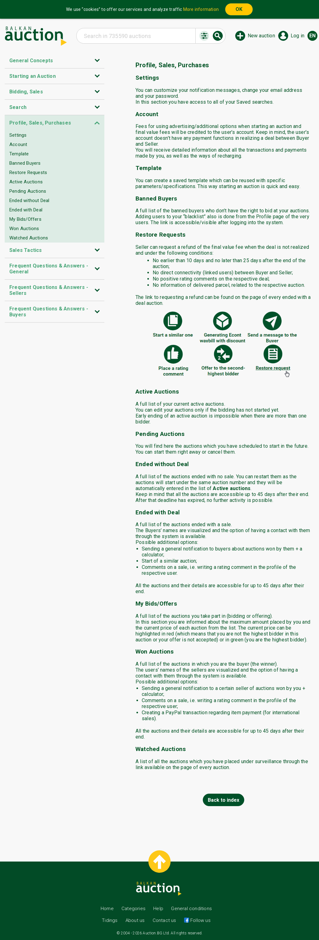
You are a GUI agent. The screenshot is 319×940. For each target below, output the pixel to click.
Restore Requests (28, 172)
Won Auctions (24, 228)
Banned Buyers (25, 163)
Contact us (164, 920)
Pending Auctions (27, 191)
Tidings (109, 920)
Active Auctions (26, 182)
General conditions (191, 908)
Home (107, 908)
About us (135, 920)
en (312, 36)
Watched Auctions (28, 238)
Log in (297, 36)
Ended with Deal (25, 210)
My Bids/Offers (25, 219)
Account (18, 144)
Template (19, 154)
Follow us (200, 920)
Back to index (223, 800)
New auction (261, 36)
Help (158, 908)
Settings (18, 135)
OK (239, 9)
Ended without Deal (29, 200)
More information (201, 9)
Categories (133, 908)
